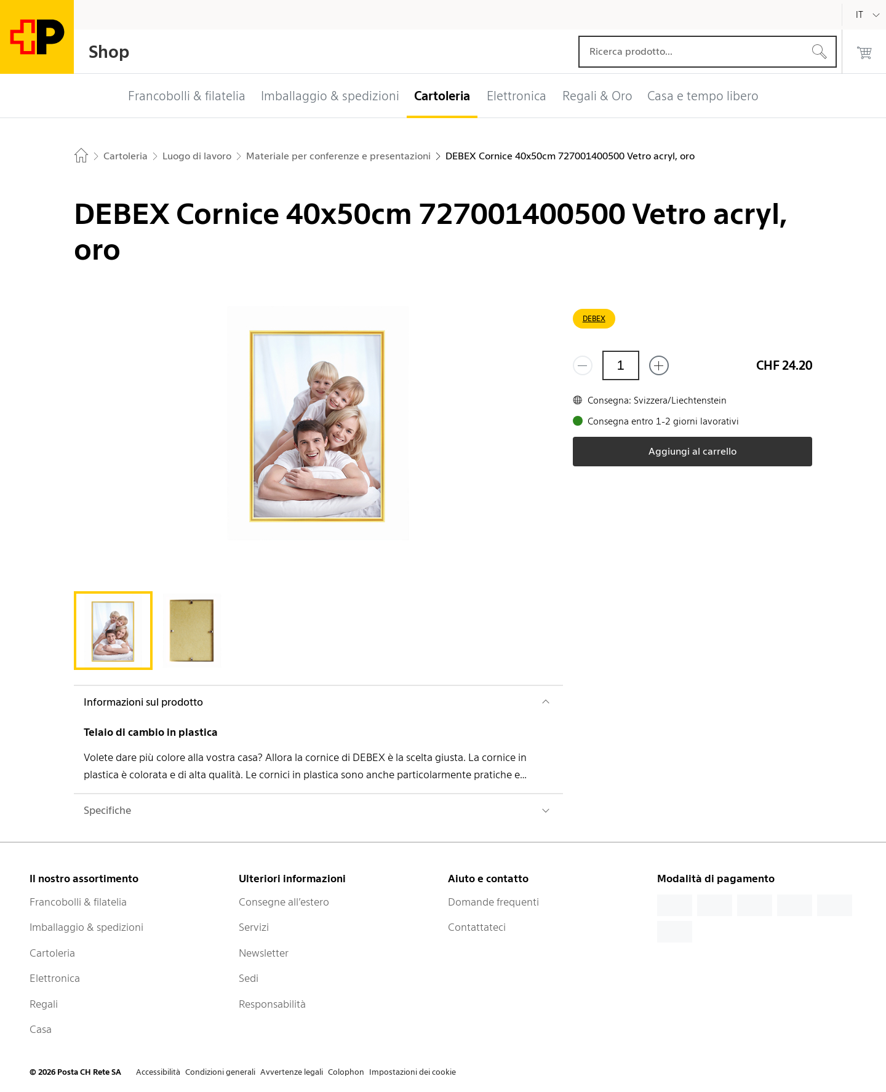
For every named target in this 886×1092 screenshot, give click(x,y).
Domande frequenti (493, 902)
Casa (41, 1029)
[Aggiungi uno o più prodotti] (659, 365)
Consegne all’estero (284, 902)
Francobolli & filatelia (78, 902)
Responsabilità (272, 1004)
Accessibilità (158, 1072)
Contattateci (477, 927)
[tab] (113, 630)
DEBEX (594, 318)
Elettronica (55, 978)
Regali (44, 1004)
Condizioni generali (220, 1072)
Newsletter (264, 953)
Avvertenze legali (291, 1072)
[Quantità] (620, 365)
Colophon (346, 1072)
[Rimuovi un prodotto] (583, 365)
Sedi (248, 978)
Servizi (254, 927)
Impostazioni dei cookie (412, 1072)
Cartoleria (52, 953)
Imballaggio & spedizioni (86, 927)
